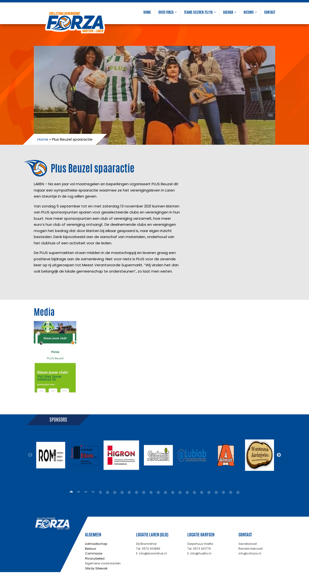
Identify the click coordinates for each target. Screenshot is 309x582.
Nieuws (250, 12)
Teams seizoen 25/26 (200, 12)
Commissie (93, 553)
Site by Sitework (96, 568)
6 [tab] (107, 492)
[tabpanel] (51, 455)
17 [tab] (187, 492)
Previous (30, 455)
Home (147, 12)
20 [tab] (208, 492)
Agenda (229, 12)
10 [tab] (136, 492)
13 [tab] (158, 492)
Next (278, 455)
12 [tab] (150, 492)
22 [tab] (223, 492)
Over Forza (167, 12)
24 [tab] (237, 492)
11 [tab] (143, 492)
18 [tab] (194, 492)
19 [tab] (201, 492)
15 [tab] (172, 492)
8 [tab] (121, 492)
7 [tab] (114, 492)
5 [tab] (100, 492)
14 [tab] (165, 492)
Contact (269, 12)
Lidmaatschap (96, 544)
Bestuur (90, 549)
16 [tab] (179, 492)
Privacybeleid (95, 558)
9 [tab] (129, 492)
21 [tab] (216, 492)
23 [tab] (230, 492)
